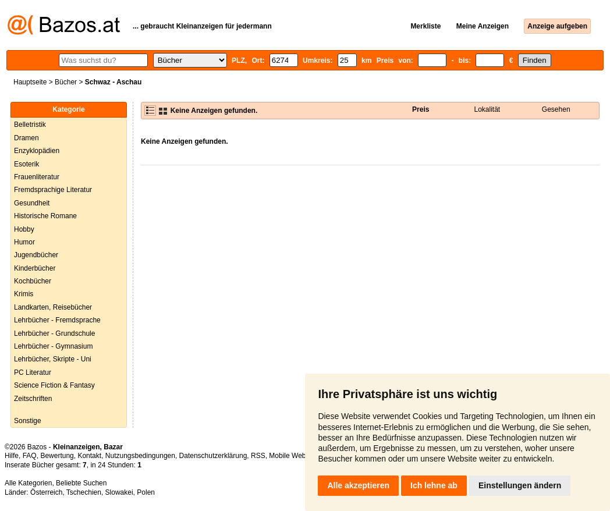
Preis (420, 109)
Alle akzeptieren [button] (358, 485)
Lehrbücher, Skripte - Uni (52, 359)
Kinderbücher (34, 268)
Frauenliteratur (36, 177)
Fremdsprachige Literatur (53, 190)
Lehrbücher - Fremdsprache (57, 320)
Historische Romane (45, 216)
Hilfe (12, 456)
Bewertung (56, 456)
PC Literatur (32, 372)
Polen (146, 492)
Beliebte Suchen (81, 483)
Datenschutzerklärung (213, 456)
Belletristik (30, 124)
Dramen (26, 138)
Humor (24, 242)
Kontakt (89, 456)
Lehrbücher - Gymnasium (53, 346)
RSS (258, 456)
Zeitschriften (33, 399)
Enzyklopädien (36, 151)
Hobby (24, 229)
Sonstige (27, 421)
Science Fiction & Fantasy (54, 385)
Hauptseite (30, 82)
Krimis (23, 294)
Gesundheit (31, 203)
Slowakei (119, 492)
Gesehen (556, 109)
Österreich (46, 492)
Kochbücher (32, 281)
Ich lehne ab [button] (434, 485)
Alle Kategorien (28, 483)
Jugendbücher (36, 255)
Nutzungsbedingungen (140, 456)
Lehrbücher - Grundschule (54, 333)
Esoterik (26, 164)
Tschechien (83, 492)
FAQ (30, 456)
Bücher (66, 82)
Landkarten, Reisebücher (53, 307)
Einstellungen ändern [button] (519, 485)
